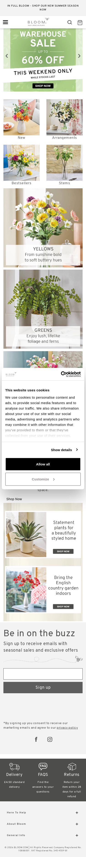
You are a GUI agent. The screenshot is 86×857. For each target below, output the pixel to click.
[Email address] (43, 674)
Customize (43, 479)
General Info (43, 836)
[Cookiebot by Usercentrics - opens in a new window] (61, 374)
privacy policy (67, 728)
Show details (61, 450)
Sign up (43, 688)
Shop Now (14, 499)
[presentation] (6, 56)
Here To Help (43, 813)
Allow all (43, 464)
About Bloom (43, 825)
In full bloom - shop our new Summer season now (43, 8)
